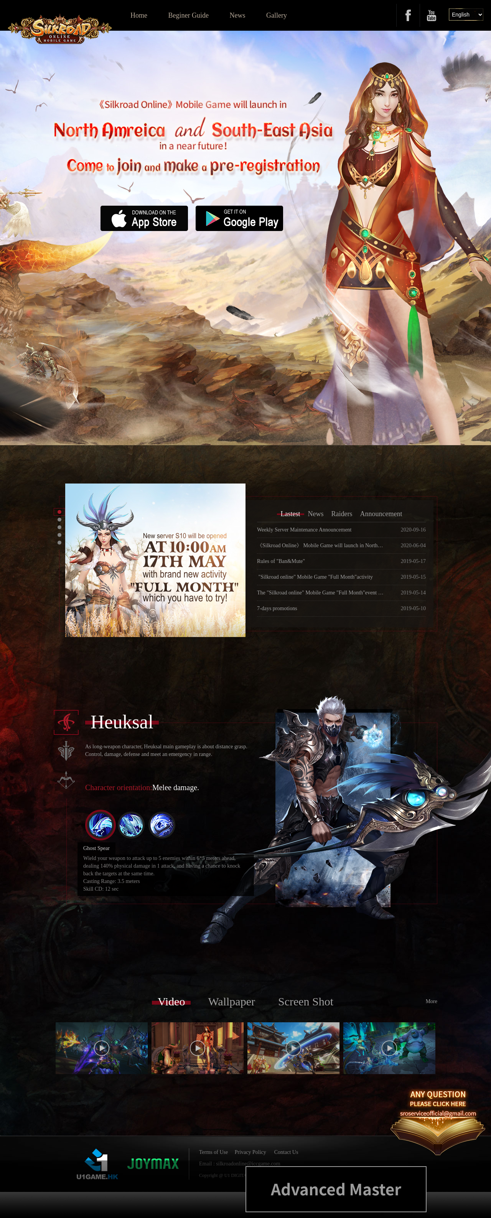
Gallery (276, 15)
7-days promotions (277, 608)
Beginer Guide (188, 15)
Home (138, 15)
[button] (59, 512)
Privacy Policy (250, 1152)
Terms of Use (213, 1152)
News (237, 15)
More (431, 1001)
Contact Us (286, 1152)
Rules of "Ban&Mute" (281, 561)
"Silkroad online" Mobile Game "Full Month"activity (315, 577)
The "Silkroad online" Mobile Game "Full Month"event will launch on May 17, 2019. (320, 593)
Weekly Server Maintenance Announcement (304, 530)
